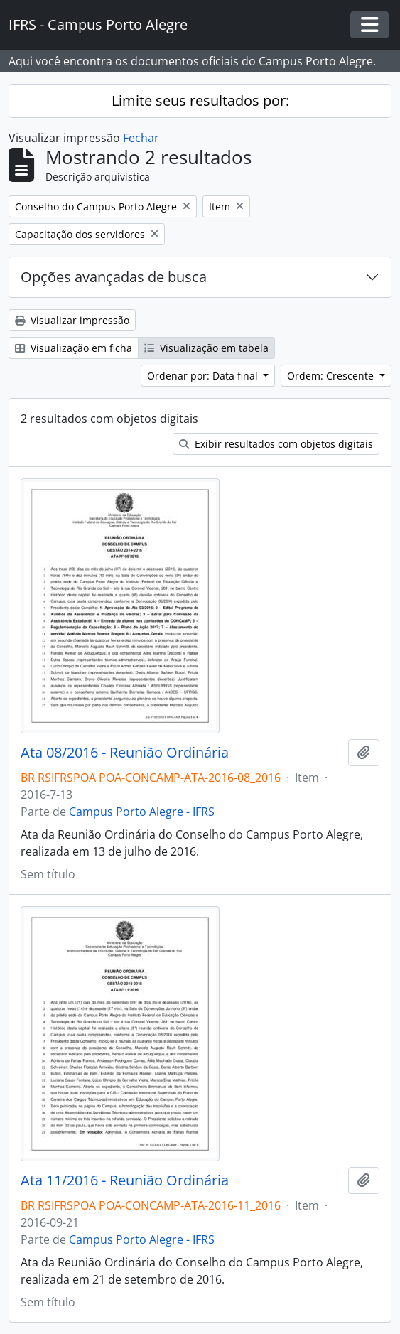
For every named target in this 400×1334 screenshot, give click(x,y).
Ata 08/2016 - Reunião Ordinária (125, 752)
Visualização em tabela (206, 348)
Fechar (141, 138)
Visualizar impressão (72, 320)
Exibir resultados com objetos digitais (276, 444)
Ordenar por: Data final (204, 375)
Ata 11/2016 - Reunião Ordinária (125, 1180)
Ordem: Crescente (332, 375)
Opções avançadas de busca (114, 276)
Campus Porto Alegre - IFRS (142, 811)
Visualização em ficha (73, 348)
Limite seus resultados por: (200, 100)
